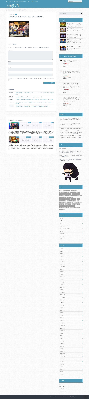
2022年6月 (62, 251)
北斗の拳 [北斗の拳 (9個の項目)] (64, 200)
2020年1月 (62, 289)
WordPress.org (62, 391)
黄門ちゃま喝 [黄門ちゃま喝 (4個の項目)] (62, 209)
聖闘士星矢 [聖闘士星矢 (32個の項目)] (62, 204)
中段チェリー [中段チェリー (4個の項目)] (73, 199)
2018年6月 (62, 338)
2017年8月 (62, 364)
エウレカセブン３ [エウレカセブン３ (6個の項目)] (70, 192)
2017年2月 (62, 374)
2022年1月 (62, 259)
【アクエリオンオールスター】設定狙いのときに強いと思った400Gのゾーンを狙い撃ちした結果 (34, 102)
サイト (9, 72)
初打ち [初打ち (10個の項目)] (78, 199)
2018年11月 (62, 325)
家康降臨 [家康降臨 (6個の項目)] (61, 202)
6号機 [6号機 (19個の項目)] (61, 190)
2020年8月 (62, 274)
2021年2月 (62, 269)
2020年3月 (62, 284)
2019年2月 (62, 317)
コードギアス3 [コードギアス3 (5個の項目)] (77, 192)
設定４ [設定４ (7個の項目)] (65, 205)
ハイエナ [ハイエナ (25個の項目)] (73, 193)
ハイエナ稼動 (62, 223)
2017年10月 (62, 359)
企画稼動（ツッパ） (64, 226)
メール (10, 67)
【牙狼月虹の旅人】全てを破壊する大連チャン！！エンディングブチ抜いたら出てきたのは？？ (34, 93)
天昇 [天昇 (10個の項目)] (78, 200)
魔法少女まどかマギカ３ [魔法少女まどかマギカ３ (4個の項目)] (64, 207)
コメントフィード (63, 388)
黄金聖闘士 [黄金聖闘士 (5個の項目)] (72, 207)
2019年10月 (62, 297)
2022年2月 (62, 256)
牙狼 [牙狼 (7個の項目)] (75, 202)
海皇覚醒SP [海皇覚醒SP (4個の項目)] (71, 202)
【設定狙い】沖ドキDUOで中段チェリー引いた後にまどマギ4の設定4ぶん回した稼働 (34, 99)
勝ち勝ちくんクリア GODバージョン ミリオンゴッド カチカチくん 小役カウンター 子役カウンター (71, 72)
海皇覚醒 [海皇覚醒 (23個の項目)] (66, 202)
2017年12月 (62, 353)
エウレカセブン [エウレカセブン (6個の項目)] (63, 192)
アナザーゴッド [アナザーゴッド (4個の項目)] (74, 190)
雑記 (61, 238)
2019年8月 (62, 302)
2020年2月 (62, 287)
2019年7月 (62, 305)
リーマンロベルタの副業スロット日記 (13, 6)
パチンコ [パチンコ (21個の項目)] (68, 195)
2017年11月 (62, 356)
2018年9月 (62, 330)
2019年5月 (62, 310)
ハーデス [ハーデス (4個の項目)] (78, 193)
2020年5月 (62, 279)
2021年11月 (62, 264)
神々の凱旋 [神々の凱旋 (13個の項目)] (79, 202)
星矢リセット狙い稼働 (64, 228)
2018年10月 (62, 328)
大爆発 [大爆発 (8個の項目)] (68, 200)
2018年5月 (62, 341)
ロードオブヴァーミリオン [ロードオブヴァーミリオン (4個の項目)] (65, 199)
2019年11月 (62, 294)
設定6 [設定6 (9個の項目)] (73, 204)
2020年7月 (62, 276)
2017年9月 (62, 361)
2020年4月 (62, 282)
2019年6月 (62, 307)
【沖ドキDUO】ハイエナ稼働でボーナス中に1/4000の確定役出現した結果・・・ (33, 106)
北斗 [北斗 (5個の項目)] (60, 200)
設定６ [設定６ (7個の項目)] (69, 205)
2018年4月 (62, 343)
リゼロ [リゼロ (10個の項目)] (71, 197)
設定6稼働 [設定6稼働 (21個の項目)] (77, 204)
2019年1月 (62, 320)
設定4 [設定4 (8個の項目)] (70, 204)
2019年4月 (62, 312)
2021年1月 (62, 271)
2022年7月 (62, 248)
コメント (10, 50)
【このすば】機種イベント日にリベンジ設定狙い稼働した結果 (28, 96)
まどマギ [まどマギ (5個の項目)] (68, 190)
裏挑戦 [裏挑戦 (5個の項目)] (66, 204)
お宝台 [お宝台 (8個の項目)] (64, 190)
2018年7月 (62, 335)
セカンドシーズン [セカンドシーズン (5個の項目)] (67, 193)
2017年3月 (62, 371)
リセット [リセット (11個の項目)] (61, 197)
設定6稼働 (62, 233)
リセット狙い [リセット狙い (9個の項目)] (66, 197)
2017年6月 (62, 369)
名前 (9, 61)
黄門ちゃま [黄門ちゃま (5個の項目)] (77, 207)
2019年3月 (62, 315)
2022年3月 (62, 253)
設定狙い (62, 236)
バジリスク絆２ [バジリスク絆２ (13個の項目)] (63, 195)
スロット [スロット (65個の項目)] (61, 193)
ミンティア (78, 124)
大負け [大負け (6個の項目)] (72, 200)
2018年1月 (62, 351)
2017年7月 (62, 366)
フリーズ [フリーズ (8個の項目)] (73, 195)
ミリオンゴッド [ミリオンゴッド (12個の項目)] (79, 195)
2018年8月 (62, 333)
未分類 (61, 231)
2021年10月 (62, 266)
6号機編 (61, 218)
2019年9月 (62, 300)
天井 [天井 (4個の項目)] (75, 200)
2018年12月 (62, 323)
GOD (61, 220)
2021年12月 (62, 261)
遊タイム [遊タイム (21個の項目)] (73, 205)
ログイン (61, 384)
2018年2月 (62, 348)
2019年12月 (62, 292)
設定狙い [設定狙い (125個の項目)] (61, 205)
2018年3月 (62, 346)
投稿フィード (62, 386)
